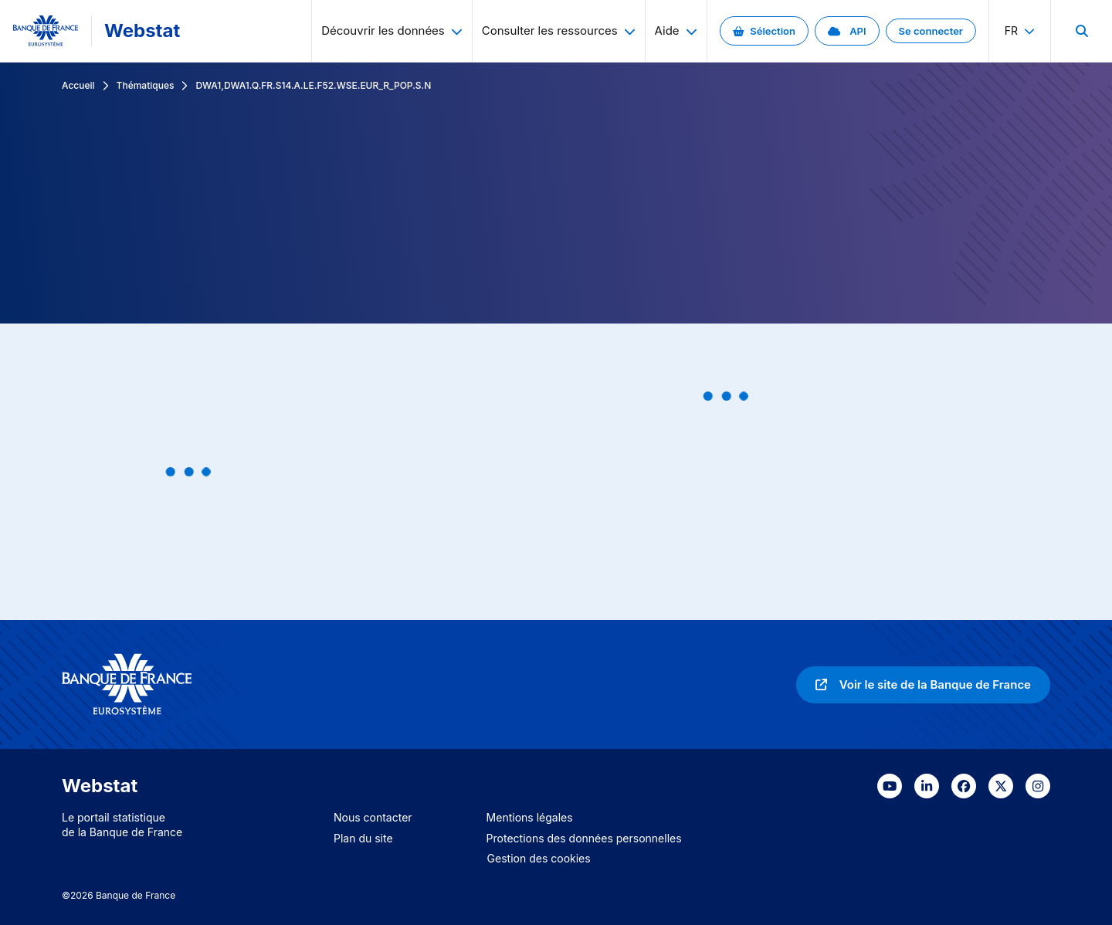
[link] (764, 31)
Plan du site (363, 838)
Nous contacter (373, 817)
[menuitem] (1081, 31)
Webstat (142, 30)
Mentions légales (529, 817)
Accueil (78, 85)
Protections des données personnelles (584, 838)
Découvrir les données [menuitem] (392, 30)
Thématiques (146, 85)
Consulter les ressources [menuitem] (559, 30)
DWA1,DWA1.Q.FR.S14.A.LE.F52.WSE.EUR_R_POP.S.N (313, 85)
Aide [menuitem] (676, 30)
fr (1020, 30)
